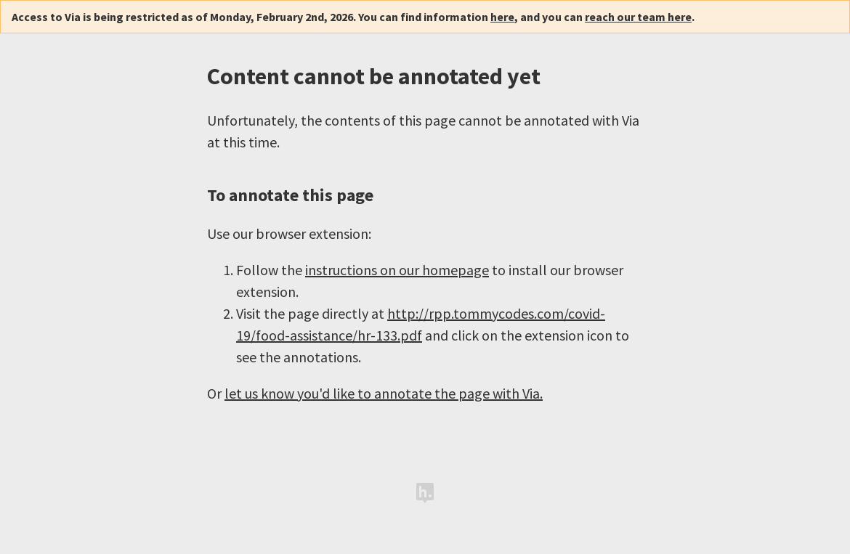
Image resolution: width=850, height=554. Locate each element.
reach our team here (638, 16)
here (502, 16)
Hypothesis (425, 493)
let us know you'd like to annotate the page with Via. (383, 393)
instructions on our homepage (397, 270)
